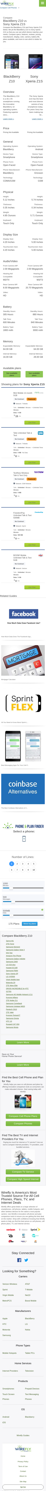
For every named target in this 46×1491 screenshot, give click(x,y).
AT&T (27, 1284)
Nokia (27, 1330)
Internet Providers (10, 1371)
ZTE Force (10, 944)
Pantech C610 (11, 1009)
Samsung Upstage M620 (15, 1006)
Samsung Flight (12, 971)
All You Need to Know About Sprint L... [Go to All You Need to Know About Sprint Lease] (14, 722)
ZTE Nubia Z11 (12, 1000)
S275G (8, 991)
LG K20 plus (10, 965)
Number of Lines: (23, 857)
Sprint (5, 1290)
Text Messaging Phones (32, 1396)
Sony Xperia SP (12, 974)
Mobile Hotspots (9, 1353)
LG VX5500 (10, 977)
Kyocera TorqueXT (13, 1015)
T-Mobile (29, 1290)
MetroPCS (7, 1301)
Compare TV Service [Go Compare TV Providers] (23, 1171)
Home (23, 1456)
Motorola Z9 (10, 983)
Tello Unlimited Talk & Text (22, 434)
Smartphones (8, 1389)
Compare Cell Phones (8, 8)
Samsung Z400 (12, 962)
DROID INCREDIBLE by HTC (17, 989)
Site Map (23, 1482)
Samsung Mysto (12, 1027)
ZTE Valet (9, 1012)
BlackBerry (29, 1319)
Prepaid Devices (32, 1389)
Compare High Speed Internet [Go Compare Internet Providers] (23, 1179)
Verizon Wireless (9, 1284)
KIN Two (9, 953)
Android (5, 1417)
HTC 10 (9, 1021)
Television (29, 1371)
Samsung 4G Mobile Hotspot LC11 (19, 994)
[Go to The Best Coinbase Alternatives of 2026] (23, 789)
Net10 (27, 1295)
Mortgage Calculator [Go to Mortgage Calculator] (8, 679)
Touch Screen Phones (8, 1396)
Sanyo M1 (10, 941)
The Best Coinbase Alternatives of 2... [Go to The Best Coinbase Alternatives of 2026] (14, 808)
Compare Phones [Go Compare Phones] (23, 1123)
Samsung (6, 1335)
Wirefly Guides (23, 1435)
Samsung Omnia (12, 1018)
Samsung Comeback (14, 1003)
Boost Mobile (30, 1301)
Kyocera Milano (12, 997)
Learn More (23, 1042)
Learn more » (8, 119)
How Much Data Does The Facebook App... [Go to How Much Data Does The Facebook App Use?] (16, 637)
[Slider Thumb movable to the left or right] (11, 889)
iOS (4, 1422)
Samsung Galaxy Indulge (15, 959)
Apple (4, 1319)
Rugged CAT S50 (12, 1024)
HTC (4, 1324)
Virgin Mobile (8, 1295)
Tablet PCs (29, 1353)
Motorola (6, 1330)
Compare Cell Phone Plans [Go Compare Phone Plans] (23, 1116)
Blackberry (29, 1417)
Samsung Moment (13, 947)
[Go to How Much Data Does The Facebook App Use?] (23, 617)
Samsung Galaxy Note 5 (15, 950)
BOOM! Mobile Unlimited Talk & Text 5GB (22, 557)
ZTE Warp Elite (12, 985)
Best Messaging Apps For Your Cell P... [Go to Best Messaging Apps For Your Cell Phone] (15, 765)
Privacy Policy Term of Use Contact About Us (23, 1469)
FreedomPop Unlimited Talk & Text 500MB (22, 515)
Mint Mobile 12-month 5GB (22, 394)
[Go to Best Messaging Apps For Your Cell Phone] (23, 746)
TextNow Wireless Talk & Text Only (21, 474)
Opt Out (23, 1487)
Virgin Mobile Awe (13, 980)
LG (26, 1324)
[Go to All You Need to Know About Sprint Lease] (23, 703)
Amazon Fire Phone (13, 956)
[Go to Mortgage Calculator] (23, 660)
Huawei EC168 (11, 968)
